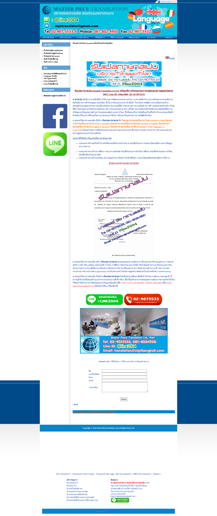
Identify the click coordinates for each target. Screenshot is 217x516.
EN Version (151, 38)
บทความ (168, 38)
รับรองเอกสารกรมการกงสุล (83, 474)
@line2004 (122, 494)
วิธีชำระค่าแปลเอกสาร (142, 474)
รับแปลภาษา (72, 486)
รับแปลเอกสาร (72, 483)
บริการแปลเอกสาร (63, 474)
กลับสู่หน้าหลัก (104, 361)
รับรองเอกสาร (72, 491)
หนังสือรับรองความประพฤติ (83, 497)
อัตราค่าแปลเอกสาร (124, 474)
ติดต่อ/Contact (134, 38)
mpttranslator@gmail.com (125, 496)
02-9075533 (118, 491)
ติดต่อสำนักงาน (143, 361)
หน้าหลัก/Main (48, 38)
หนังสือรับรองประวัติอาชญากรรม (85, 500)
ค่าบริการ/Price (83, 38)
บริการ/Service (65, 38)
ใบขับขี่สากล (77, 489)
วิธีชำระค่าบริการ (129, 361)
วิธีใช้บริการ (100, 38)
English (172, 58)
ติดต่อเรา (157, 474)
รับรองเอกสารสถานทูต (105, 474)
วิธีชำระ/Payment (117, 38)
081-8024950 (129, 491)
